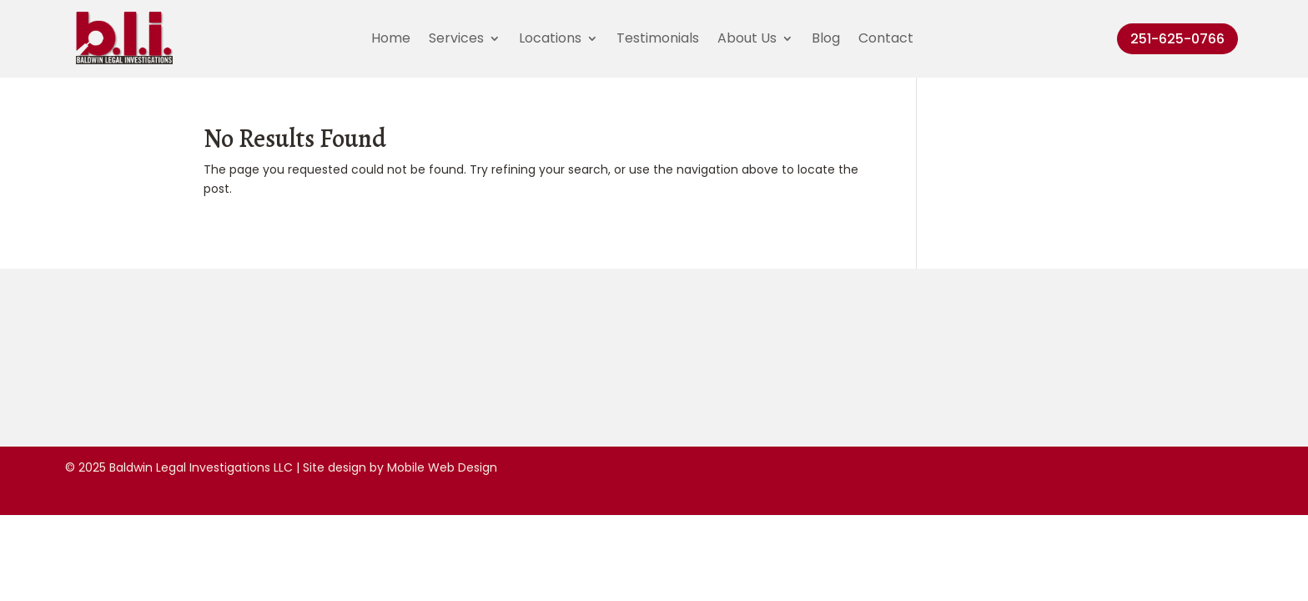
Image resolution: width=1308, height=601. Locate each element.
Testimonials (657, 40)
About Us (747, 40)
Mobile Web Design (442, 467)
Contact (885, 40)
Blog (826, 40)
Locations (550, 40)
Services (456, 40)
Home (390, 40)
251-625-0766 (1177, 38)
